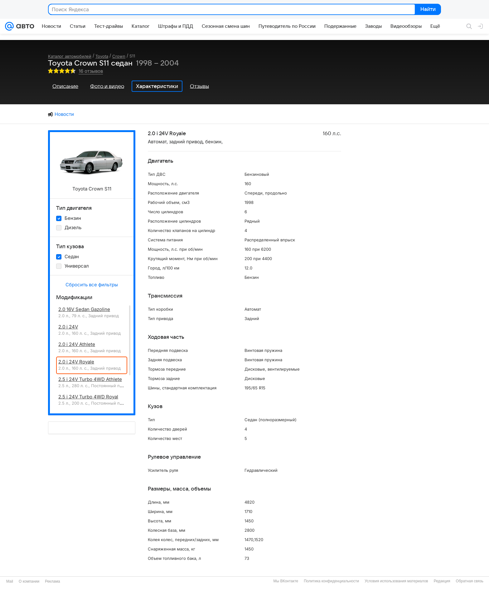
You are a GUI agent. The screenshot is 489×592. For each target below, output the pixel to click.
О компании (29, 581)
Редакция (442, 581)
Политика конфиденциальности (331, 581)
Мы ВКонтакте (285, 581)
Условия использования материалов (396, 581)
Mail (9, 581)
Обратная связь (469, 581)
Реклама (52, 581)
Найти (427, 9)
